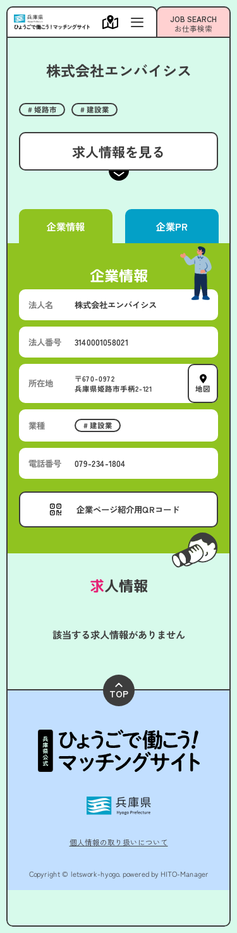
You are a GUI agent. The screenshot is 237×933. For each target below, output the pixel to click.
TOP (118, 691)
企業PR (171, 226)
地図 (202, 388)
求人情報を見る (118, 151)
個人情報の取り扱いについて (119, 842)
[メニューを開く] (113, 22)
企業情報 (66, 226)
